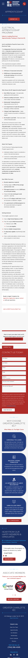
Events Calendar (14, 638)
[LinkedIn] (11, 654)
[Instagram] (17, 654)
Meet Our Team (14, 627)
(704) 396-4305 (14, 647)
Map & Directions (14, 618)
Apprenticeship (14, 630)
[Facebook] (14, 654)
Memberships (14, 635)
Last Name (5, 363)
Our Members (14, 633)
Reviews (14, 641)
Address (4, 377)
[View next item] (15, 595)
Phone (4, 367)
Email (4, 372)
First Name (5, 358)
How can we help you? (8, 386)
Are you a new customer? (8, 381)
